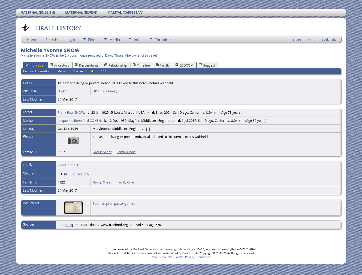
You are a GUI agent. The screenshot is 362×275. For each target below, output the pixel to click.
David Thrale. (190, 253)
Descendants (86, 65)
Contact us (203, 257)
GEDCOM (184, 65)
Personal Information (36, 71)
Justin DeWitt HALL (78, 173)
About (156, 257)
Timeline (141, 65)
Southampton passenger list (114, 203)
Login (70, 39)
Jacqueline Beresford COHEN (79, 120)
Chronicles (163, 39)
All (92, 71)
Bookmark (329, 39)
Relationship (115, 65)
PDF (103, 71)
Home (32, 39)
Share (297, 39)
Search (51, 39)
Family (162, 65)
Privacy (189, 257)
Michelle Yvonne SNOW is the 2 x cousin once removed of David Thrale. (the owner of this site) (89, 55)
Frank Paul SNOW (71, 112)
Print (311, 39)
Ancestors (59, 65)
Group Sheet (102, 152)
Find (91, 39)
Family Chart (126, 152)
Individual (34, 65)
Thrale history (56, 27)
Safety (179, 257)
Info (137, 39)
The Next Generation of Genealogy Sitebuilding (163, 249)
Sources (78, 71)
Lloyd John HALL (70, 165)
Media (114, 39)
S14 (69, 225)
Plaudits (167, 257)
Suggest (207, 65)
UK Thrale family (105, 91)
